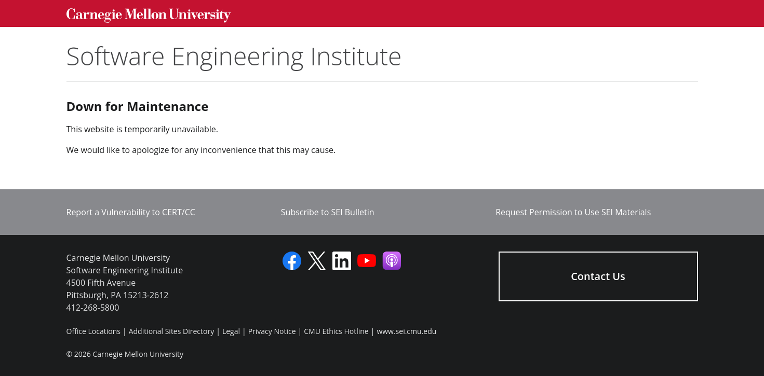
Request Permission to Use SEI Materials (573, 212)
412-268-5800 (92, 307)
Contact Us (598, 276)
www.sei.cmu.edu (406, 331)
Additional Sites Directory (172, 331)
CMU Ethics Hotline (336, 331)
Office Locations (93, 331)
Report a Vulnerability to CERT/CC (130, 212)
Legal (231, 331)
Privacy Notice (272, 331)
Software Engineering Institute (234, 56)
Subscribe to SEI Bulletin (327, 212)
